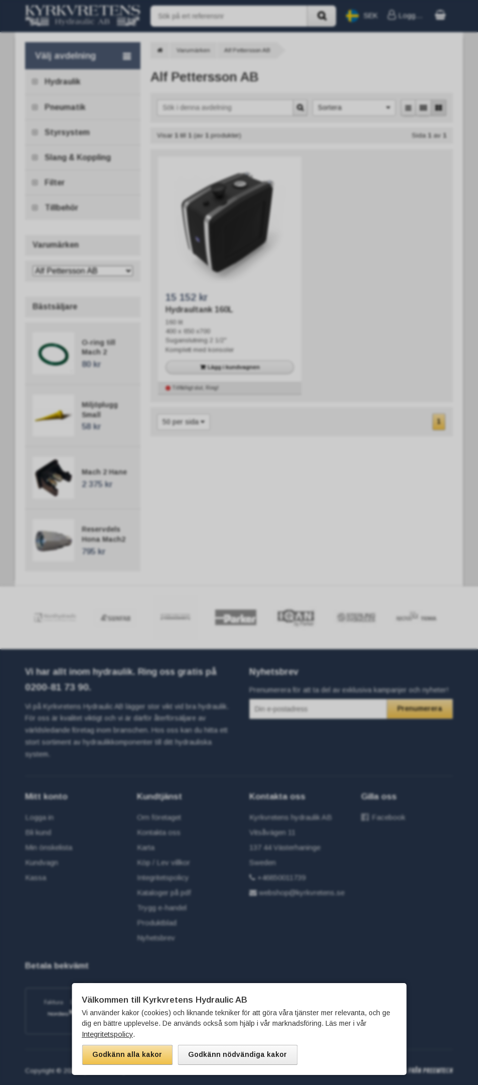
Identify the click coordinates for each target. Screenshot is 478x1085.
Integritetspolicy (106, 1034)
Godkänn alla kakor (127, 1054)
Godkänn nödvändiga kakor (237, 1054)
